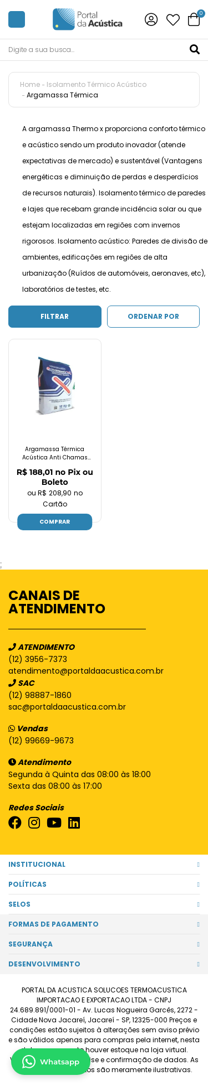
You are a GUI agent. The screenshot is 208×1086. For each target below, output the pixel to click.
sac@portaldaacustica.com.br (67, 707)
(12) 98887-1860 (40, 695)
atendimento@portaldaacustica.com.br (86, 671)
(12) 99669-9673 (41, 740)
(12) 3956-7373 (37, 659)
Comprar (54, 522)
